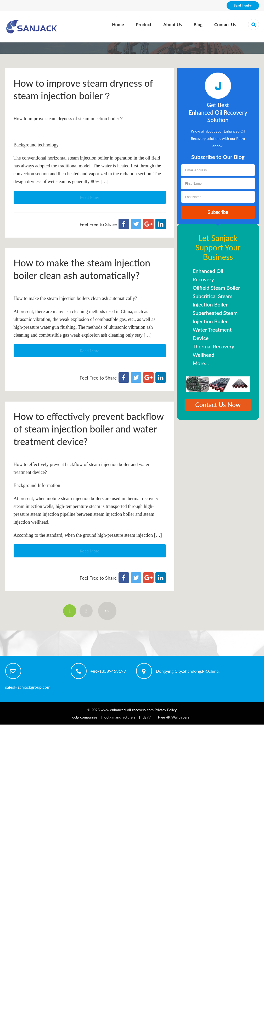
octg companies (84, 717)
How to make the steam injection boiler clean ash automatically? (82, 269)
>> (107, 611)
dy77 (147, 717)
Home (118, 24)
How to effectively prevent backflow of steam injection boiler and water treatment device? (89, 428)
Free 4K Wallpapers (173, 717)
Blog (198, 24)
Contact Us (225, 24)
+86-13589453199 (108, 670)
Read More (89, 197)
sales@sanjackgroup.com (27, 686)
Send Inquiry (242, 5)
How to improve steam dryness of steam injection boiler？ (83, 89)
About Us (172, 24)
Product (143, 24)
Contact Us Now (218, 404)
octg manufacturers (120, 717)
